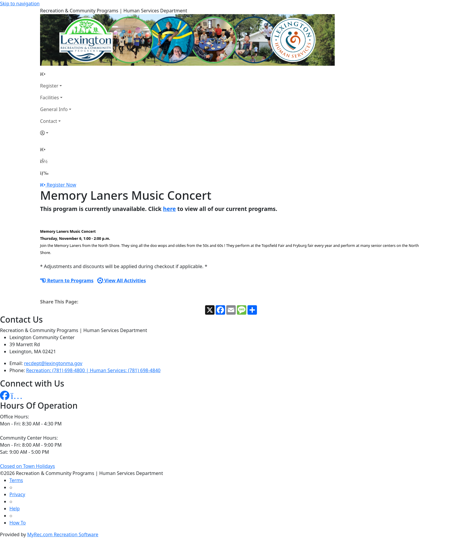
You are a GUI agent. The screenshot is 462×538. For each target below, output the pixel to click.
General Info (54, 109)
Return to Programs (66, 280)
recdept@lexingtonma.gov (53, 363)
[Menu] (44, 173)
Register (49, 85)
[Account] (55, 133)
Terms (16, 480)
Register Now (61, 184)
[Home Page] (55, 74)
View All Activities (121, 280)
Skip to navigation (19, 3)
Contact (48, 121)
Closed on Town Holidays (27, 466)
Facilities (49, 97)
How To (17, 522)
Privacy (17, 494)
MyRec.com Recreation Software (62, 534)
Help (14, 508)
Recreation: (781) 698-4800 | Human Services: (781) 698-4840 (93, 370)
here (169, 209)
